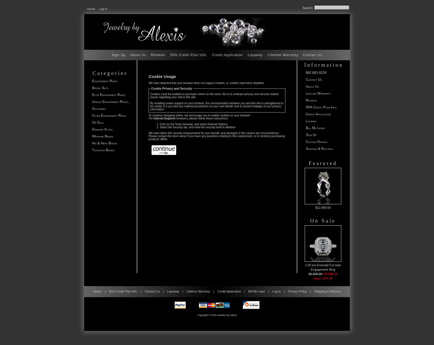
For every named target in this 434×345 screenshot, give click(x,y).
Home (91, 9)
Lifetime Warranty (283, 55)
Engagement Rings (104, 81)
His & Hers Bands (104, 143)
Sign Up (119, 55)
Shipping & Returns (319, 149)
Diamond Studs (102, 129)
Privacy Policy (297, 291)
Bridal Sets (100, 88)
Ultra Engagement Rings (109, 115)
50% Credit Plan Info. (188, 55)
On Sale (98, 122)
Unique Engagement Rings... (111, 102)
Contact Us (312, 55)
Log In (103, 9)
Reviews (158, 55)
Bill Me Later (315, 128)
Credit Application (227, 55)
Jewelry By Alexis (227, 315)
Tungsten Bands (103, 150)
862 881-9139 (316, 73)
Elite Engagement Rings (108, 95)
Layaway (255, 55)
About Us (138, 55)
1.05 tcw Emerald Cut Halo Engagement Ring (323, 248)
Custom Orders (316, 142)
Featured (323, 163)
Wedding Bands (102, 136)
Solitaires (99, 109)
